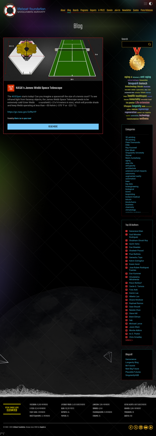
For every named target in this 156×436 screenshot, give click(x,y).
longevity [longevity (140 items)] (136, 106)
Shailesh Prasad (136, 250)
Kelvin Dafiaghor (136, 261)
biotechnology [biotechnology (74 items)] (131, 86)
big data (129, 184)
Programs (84, 10)
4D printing (130, 140)
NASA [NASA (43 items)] (143, 107)
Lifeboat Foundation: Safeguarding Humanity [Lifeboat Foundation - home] (24, 10)
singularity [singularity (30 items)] (148, 113)
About (63, 10)
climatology (130, 210)
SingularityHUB (132, 375)
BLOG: (63, 408)
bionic (128, 191)
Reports (93, 10)
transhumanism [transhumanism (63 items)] (133, 119)
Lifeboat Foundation (19, 427)
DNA (127, 145)
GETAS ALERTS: (129, 404)
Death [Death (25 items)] (149, 90)
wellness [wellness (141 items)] (144, 118)
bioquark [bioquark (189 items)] (133, 83)
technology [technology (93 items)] (144, 115)
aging (127, 160)
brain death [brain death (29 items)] (128, 90)
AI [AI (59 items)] (131, 77)
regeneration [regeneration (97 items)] (131, 112)
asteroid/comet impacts (136, 171)
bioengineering (131, 186)
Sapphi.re (43, 427)
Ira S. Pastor (134, 334)
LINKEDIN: (96, 404)
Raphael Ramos (136, 303)
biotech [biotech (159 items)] (143, 83)
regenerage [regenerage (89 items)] (143, 109)
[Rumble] (151, 427)
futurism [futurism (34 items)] (148, 93)
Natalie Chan (135, 310)
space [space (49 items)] (128, 116)
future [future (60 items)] (143, 92)
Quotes (136, 10)
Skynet (128, 155)
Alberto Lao (17, 118)
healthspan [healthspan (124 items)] (141, 96)
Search (150, 44)
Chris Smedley (135, 337)
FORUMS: (96, 416)
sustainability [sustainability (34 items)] (135, 116)
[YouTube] (146, 427)
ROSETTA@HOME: (35, 416)
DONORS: (95, 408)
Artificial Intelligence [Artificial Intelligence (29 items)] (133, 80)
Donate (110, 10)
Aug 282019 (11, 88)
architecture (130, 168)
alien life (129, 163)
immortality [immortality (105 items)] (134, 99)
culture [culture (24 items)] (145, 90)
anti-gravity (130, 166)
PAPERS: (64, 416)
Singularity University (134, 153)
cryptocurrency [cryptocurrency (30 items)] (140, 90)
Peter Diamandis (132, 142)
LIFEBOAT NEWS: (66, 404)
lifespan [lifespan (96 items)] (127, 106)
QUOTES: (127, 416)
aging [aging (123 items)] (127, 77)
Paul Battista (135, 254)
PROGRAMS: (128, 412)
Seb (131, 320)
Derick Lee (133, 293)
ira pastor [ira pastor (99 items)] (130, 102)
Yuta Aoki (133, 290)
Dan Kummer (135, 273)
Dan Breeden (134, 247)
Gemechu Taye (135, 257)
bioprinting (130, 194)
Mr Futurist (130, 365)
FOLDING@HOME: (98, 412)
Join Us (117, 10)
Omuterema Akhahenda (134, 278)
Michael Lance (135, 323)
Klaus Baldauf (135, 283)
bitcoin (128, 199)
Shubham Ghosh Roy (138, 240)
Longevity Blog (132, 362)
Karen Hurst (134, 264)
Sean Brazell (134, 306)
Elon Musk (130, 150)
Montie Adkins (135, 330)
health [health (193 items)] (131, 96)
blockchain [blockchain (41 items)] (147, 87)
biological (129, 189)
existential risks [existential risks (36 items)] (129, 93)
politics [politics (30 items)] (129, 109)
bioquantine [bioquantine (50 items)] (143, 80)
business (129, 204)
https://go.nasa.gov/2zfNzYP (21, 112)
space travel (27, 118)
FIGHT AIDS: (33, 412)
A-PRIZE (101, 10)
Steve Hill (133, 313)
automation (130, 178)
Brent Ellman (134, 317)
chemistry (129, 207)
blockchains (130, 202)
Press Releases (147, 10)
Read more (53, 127)
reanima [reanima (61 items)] (134, 109)
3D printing (130, 137)
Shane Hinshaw (136, 300)
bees (127, 181)
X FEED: (32, 408)
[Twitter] (136, 427)
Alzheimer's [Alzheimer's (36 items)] (136, 77)
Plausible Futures (133, 372)
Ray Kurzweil (131, 147)
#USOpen (16, 96)
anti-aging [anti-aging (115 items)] (145, 77)
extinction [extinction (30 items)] (137, 93)
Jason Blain (134, 327)
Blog (69, 10)
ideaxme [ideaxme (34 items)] (126, 100)
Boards (75, 10)
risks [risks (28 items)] (143, 112)
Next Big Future (132, 369)
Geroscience (130, 359)
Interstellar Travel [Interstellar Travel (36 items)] (146, 100)
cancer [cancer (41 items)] (133, 90)
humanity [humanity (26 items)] (149, 96)
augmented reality (133, 176)
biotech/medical (132, 197)
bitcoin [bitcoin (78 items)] (140, 86)
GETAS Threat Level (12, 409)
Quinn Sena (134, 244)
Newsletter (126, 10)
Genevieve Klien (136, 231)
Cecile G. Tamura (136, 286)
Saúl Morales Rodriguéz (135, 235)
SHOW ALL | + (129, 340)
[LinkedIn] (141, 427)
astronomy (130, 173)
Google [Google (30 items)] (125, 96)
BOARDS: (127, 408)
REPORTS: (64, 412)
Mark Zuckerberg (132, 158)
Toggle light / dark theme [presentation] (150, 3)
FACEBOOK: (33, 404)
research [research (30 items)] (139, 113)
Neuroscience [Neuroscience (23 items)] (149, 106)
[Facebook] (131, 427)
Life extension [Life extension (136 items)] (142, 102)
